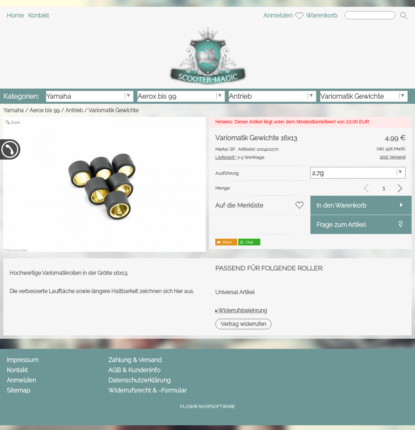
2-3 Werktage (239, 157)
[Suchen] (370, 15)
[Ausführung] (358, 172)
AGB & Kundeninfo (134, 370)
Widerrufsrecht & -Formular (147, 390)
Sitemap (18, 390)
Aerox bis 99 (44, 110)
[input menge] (383, 188)
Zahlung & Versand (134, 359)
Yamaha (13, 110)
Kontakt (38, 15)
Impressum (22, 359)
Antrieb (74, 110)
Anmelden (277, 15)
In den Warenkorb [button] (341, 205)
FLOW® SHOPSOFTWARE (207, 406)
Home (15, 15)
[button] (403, 15)
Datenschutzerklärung (139, 380)
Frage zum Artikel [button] (341, 224)
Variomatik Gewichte (113, 110)
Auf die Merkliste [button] (239, 205)
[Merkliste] (299, 15)
